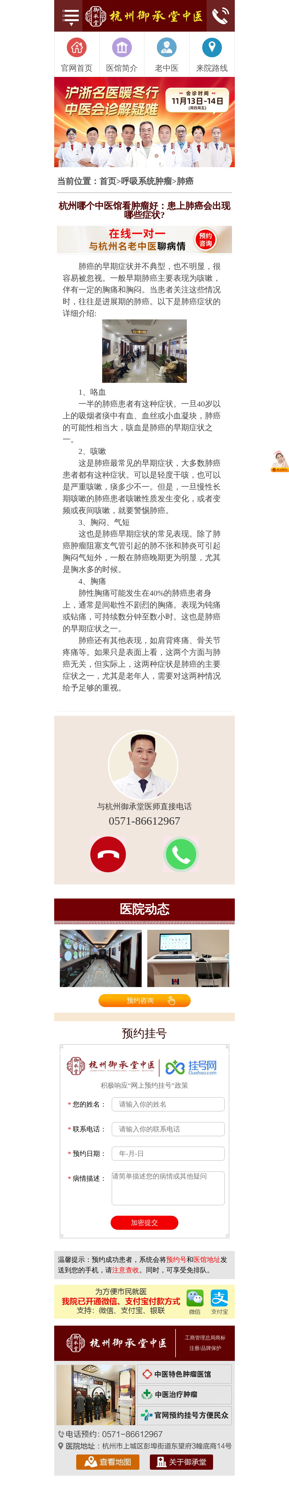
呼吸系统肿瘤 (146, 181)
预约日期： (87, 1154)
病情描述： (87, 1178)
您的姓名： (87, 1104)
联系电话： (87, 1129)
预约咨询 (140, 1000)
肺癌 (185, 181)
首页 (107, 181)
